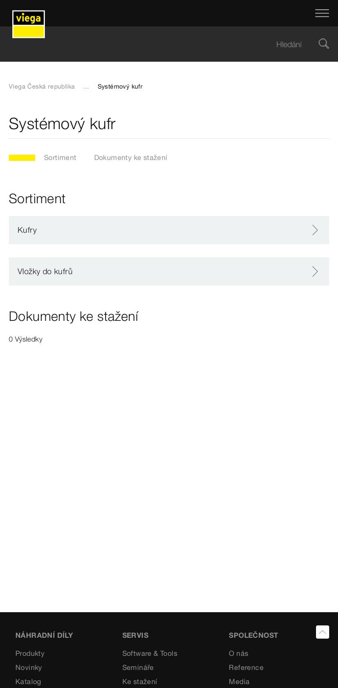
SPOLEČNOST (253, 635)
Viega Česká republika (42, 86)
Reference (246, 667)
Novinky (28, 667)
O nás (238, 653)
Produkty (29, 653)
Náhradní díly (44, 635)
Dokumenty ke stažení (131, 157)
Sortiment (60, 157)
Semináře (138, 667)
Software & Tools (149, 653)
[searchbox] (161, 44)
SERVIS (135, 635)
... (86, 86)
